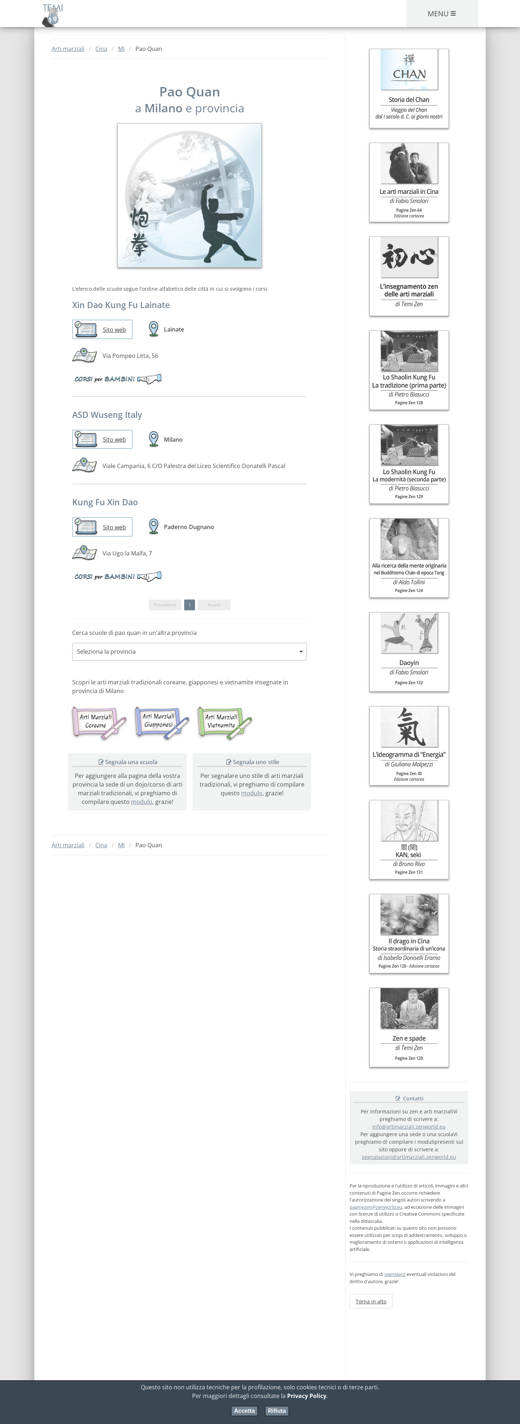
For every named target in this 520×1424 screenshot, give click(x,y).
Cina (101, 49)
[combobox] (189, 652)
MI (121, 49)
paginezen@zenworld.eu (376, 1207)
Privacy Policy (306, 1396)
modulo (141, 802)
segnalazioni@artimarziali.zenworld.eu (409, 1157)
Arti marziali (68, 49)
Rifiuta (277, 1411)
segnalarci (395, 1274)
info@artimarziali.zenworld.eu (409, 1126)
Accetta (244, 1411)
